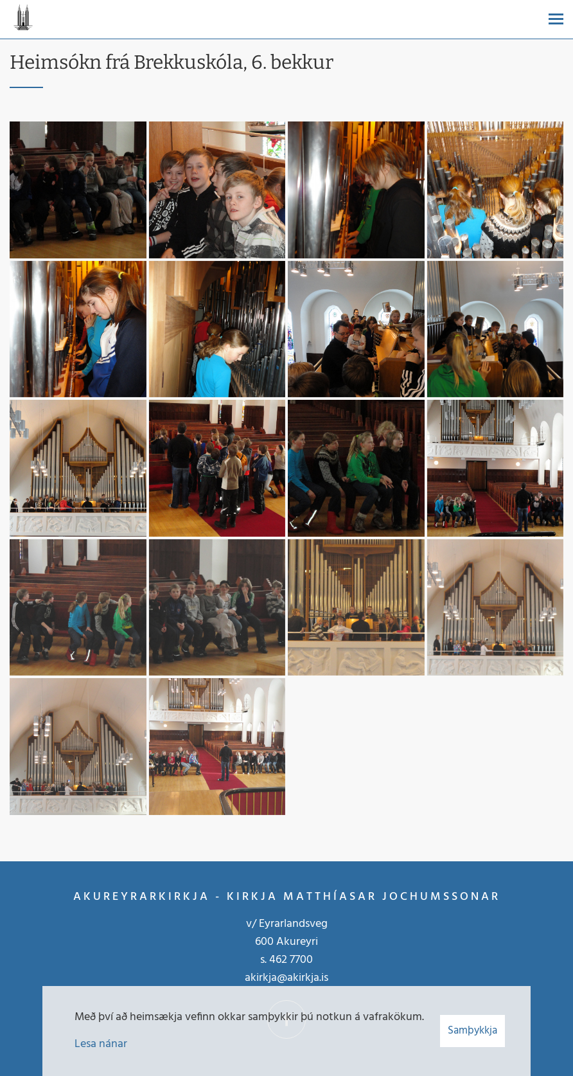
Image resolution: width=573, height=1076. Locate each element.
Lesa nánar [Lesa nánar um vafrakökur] (101, 1044)
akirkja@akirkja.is (286, 978)
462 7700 (291, 960)
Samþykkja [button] (472, 1030)
